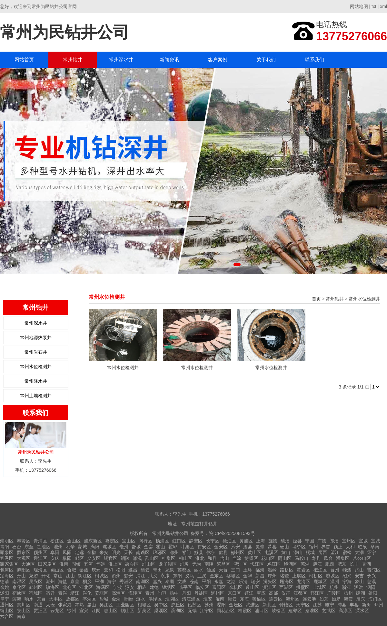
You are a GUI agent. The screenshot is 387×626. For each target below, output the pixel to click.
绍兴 (347, 575)
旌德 (272, 540)
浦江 (140, 575)
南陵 (208, 564)
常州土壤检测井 (36, 395)
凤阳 (67, 552)
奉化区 (19, 587)
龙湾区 (303, 581)
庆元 (96, 569)
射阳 (372, 593)
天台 (223, 569)
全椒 (91, 552)
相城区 (144, 604)
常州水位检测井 (36, 366)
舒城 (136, 546)
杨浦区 (162, 540)
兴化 (87, 593)
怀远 (100, 564)
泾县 (297, 540)
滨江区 (269, 587)
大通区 (28, 564)
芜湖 (305, 564)
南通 (38, 604)
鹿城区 (320, 581)
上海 (260, 540)
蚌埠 (184, 564)
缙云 (145, 569)
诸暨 (284, 575)
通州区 (7, 604)
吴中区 (161, 604)
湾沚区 (240, 564)
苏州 (208, 604)
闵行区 (145, 540)
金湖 (116, 598)
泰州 (149, 593)
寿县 (316, 558)
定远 (79, 552)
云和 (108, 569)
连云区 (276, 598)
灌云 (232, 598)
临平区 (185, 587)
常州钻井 (72, 59)
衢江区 (85, 575)
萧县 (272, 546)
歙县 (223, 552)
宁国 (309, 540)
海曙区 (103, 587)
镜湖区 (290, 564)
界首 (325, 546)
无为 (196, 564)
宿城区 (36, 593)
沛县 (341, 604)
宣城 (363, 540)
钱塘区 (168, 587)
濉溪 (137, 558)
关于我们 (266, 59)
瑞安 (255, 581)
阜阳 (54, 552)
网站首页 (24, 59)
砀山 (284, 546)
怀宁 (371, 552)
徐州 (71, 610)
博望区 (251, 558)
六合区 (7, 616)
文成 (181, 581)
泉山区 (23, 610)
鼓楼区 (278, 610)
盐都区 (72, 598)
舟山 (21, 575)
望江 (334, 552)
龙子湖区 (168, 564)
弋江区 (257, 564)
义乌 (189, 575)
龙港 (230, 581)
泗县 (247, 546)
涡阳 (94, 546)
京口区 (234, 593)
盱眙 (128, 598)
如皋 (336, 598)
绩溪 (285, 540)
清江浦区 (191, 598)
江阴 (96, 610)
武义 (152, 575)
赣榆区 (259, 598)
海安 (348, 598)
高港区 (118, 593)
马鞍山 (301, 558)
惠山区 (110, 610)
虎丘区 (177, 604)
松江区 (57, 540)
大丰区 (56, 598)
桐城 (310, 552)
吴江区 (106, 604)
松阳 (120, 569)
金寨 (148, 546)
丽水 (198, 569)
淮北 (199, 558)
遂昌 (132, 569)
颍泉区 (7, 552)
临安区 (202, 587)
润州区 (217, 593)
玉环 (247, 569)
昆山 (91, 604)
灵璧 (259, 546)
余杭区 (236, 587)
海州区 (292, 598)
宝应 (261, 593)
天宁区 (303, 604)
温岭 (272, 569)
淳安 (129, 587)
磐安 (128, 575)
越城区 (332, 575)
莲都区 (184, 569)
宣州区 (348, 540)
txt (374, 6)
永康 (165, 575)
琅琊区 (159, 552)
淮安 (207, 598)
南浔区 (19, 581)
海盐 (62, 581)
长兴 (371, 575)
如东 (323, 598)
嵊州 (272, 575)
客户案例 (217, 59)
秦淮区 (312, 610)
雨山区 (285, 558)
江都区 (300, 593)
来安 (103, 552)
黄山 (285, 552)
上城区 (319, 587)
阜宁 (4, 598)
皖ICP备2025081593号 (232, 533)
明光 (116, 552)
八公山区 (362, 558)
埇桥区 (299, 546)
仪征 (285, 593)
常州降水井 (36, 381)
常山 (58, 575)
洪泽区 (155, 598)
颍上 (337, 546)
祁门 (186, 552)
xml (383, 6)
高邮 (273, 593)
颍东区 (23, 552)
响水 (29, 598)
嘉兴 (157, 581)
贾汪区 (40, 610)
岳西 (322, 552)
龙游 (33, 575)
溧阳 (221, 604)
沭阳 (4, 593)
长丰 (354, 564)
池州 (58, 546)
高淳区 (345, 610)
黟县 (198, 552)
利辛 (70, 546)
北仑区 (69, 587)
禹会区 (132, 564)
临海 (259, 569)
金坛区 (236, 604)
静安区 (196, 540)
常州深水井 (121, 59)
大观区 (23, 558)
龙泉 (169, 569)
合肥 (71, 569)
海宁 (111, 581)
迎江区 (40, 558)
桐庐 (141, 587)
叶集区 (187, 546)
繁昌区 (223, 564)
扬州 (348, 593)
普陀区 (374, 569)
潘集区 (343, 558)
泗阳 (370, 587)
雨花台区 (226, 610)
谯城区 (109, 546)
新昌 (259, 575)
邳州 (378, 604)
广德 (321, 540)
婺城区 (233, 575)
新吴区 (144, 610)
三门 (235, 569)
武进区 (252, 604)
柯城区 (101, 575)
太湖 (359, 552)
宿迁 (50, 593)
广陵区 (334, 593)
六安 (235, 546)
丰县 (354, 604)
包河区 (7, 569)
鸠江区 (274, 564)
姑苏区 (194, 604)
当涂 (236, 558)
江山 (70, 575)
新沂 (366, 604)
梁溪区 (161, 610)
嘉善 (74, 581)
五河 (88, 564)
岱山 (359, 569)
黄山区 (254, 552)
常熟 (79, 604)
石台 (16, 546)
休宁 (210, 552)
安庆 (54, 558)
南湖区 (143, 581)
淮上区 (115, 564)
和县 (212, 558)
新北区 (269, 604)
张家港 (65, 604)
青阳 (4, 546)
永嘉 (218, 581)
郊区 (79, 558)
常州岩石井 (36, 352)
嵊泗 (347, 569)
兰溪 (201, 575)
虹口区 (179, 540)
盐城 (103, 598)
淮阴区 (172, 598)
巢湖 (366, 564)
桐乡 (87, 581)
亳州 (123, 546)
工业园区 (125, 604)
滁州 (174, 552)
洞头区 (270, 581)
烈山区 (152, 558)
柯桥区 (315, 575)
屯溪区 (271, 552)
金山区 (74, 540)
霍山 (160, 546)
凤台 (328, 558)
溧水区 (362, 610)
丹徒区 (201, 593)
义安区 (94, 558)
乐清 (243, 581)
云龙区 (57, 610)
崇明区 (7, 540)
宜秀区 (7, 558)
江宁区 (206, 610)
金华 (247, 575)
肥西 (329, 564)
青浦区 (40, 540)
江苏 (317, 604)
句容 (161, 593)
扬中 (174, 593)
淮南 (63, 564)
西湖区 (286, 587)
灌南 (219, 598)
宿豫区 (19, 593)
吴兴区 (36, 581)
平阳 (206, 581)
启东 (360, 598)
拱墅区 (303, 587)
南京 (21, 616)
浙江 (346, 587)
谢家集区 (9, 564)
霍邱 (172, 546)
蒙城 (82, 546)
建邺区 (295, 610)
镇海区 (52, 587)
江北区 (86, 587)
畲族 (83, 569)
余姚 (4, 587)
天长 (128, 552)
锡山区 (127, 610)
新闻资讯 (169, 59)
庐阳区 (23, 569)
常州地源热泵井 (36, 337)
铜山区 (7, 610)
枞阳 (67, 558)
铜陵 (125, 558)
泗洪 (358, 587)
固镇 (76, 564)
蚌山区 (148, 564)
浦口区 (261, 610)
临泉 (362, 546)
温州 (334, 581)
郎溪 (334, 540)
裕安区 (204, 546)
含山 (224, 558)
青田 (157, 569)
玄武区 (328, 610)
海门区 (375, 598)
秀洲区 (126, 581)
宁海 (347, 581)
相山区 (185, 558)
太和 (350, 546)
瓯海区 (286, 581)
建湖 (360, 593)
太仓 (50, 604)
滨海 (16, 598)
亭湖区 (89, 598)
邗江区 (317, 593)
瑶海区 (40, 569)
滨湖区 (177, 610)
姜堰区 (101, 593)
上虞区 (299, 575)
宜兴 (83, 610)
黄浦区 (246, 540)
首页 (316, 299)
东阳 (177, 575)
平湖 (99, 581)
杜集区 (168, 558)
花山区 (268, 558)
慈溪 (371, 581)
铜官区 (110, 558)
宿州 (313, 546)
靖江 (74, 593)
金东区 (216, 575)
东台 (41, 598)
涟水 (140, 598)
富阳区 (219, 587)
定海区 (7, 575)
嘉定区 (112, 540)
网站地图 (359, 6)
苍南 (194, 581)
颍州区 (40, 552)
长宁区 (212, 540)
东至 (29, 546)
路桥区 (286, 569)
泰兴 (62, 593)
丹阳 (186, 593)
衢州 (116, 575)
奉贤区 (23, 540)
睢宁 (329, 604)
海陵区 (135, 593)
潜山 (298, 552)
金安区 (221, 546)
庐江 (317, 564)
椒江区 (320, 569)
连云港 (309, 598)
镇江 (248, 593)
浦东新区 (93, 540)
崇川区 (23, 604)
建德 (154, 587)
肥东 (341, 564)
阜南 (374, 546)
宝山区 (128, 540)
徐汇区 (229, 540)
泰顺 (169, 581)
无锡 (192, 610)
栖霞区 (245, 610)
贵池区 (43, 546)
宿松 (347, 552)
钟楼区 (286, 604)
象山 (359, 581)
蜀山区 (57, 569)
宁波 (117, 587)
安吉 (359, 575)
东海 (244, 598)
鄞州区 (36, 587)
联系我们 (314, 59)
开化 (45, 575)
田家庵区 (47, 564)
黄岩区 (303, 569)
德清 (4, 581)
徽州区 (237, 552)
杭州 (334, 587)
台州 (334, 569)
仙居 (210, 569)
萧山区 (252, 587)
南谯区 (143, 552)
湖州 (50, 581)
